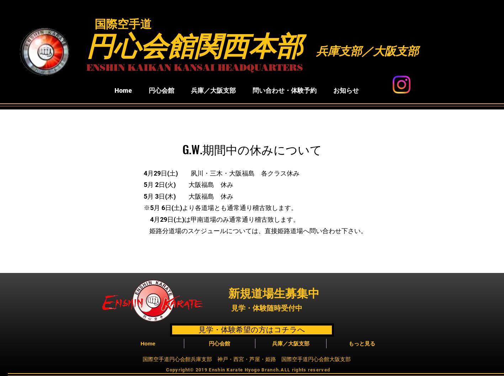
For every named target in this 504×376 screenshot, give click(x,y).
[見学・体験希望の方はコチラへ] (252, 330)
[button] (161, 90)
